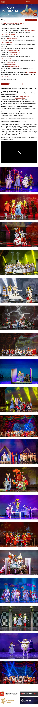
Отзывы (11, 83)
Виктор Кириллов (5, 76)
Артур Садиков (11, 62)
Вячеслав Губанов (20, 98)
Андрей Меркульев (31, 72)
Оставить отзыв (18, 83)
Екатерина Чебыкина (30, 30)
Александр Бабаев (15, 52)
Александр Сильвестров (13, 50)
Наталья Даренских (12, 38)
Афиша (28, 1)
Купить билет (31, 20)
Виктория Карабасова (13, 66)
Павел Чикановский (6, 42)
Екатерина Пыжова (6, 58)
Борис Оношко (13, 54)
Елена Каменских (5, 34)
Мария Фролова (11, 64)
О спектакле (5, 83)
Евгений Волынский (24, 96)
